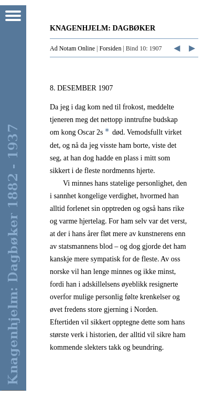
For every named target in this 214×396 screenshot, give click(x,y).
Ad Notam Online (72, 48)
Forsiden (110, 48)
